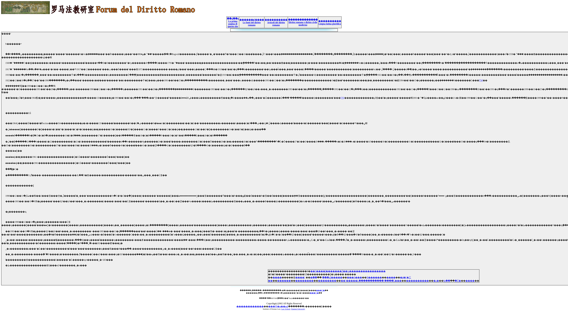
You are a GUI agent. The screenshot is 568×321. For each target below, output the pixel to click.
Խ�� (446, 281)
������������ (250, 306)
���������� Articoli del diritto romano (276, 22)
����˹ (300, 277)
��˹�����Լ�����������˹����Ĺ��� (371, 281)
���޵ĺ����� (336, 277)
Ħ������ (374, 277)
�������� (304, 281)
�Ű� (458, 281)
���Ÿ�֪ (320, 290)
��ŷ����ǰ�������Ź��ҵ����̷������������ (348, 271)
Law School (285, 309)
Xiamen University (298, 309)
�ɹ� (436, 281)
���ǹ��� (354, 277)
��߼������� (315, 277)
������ (284, 281)
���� (277, 277)
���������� (417, 281)
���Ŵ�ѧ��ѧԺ (278, 306)
